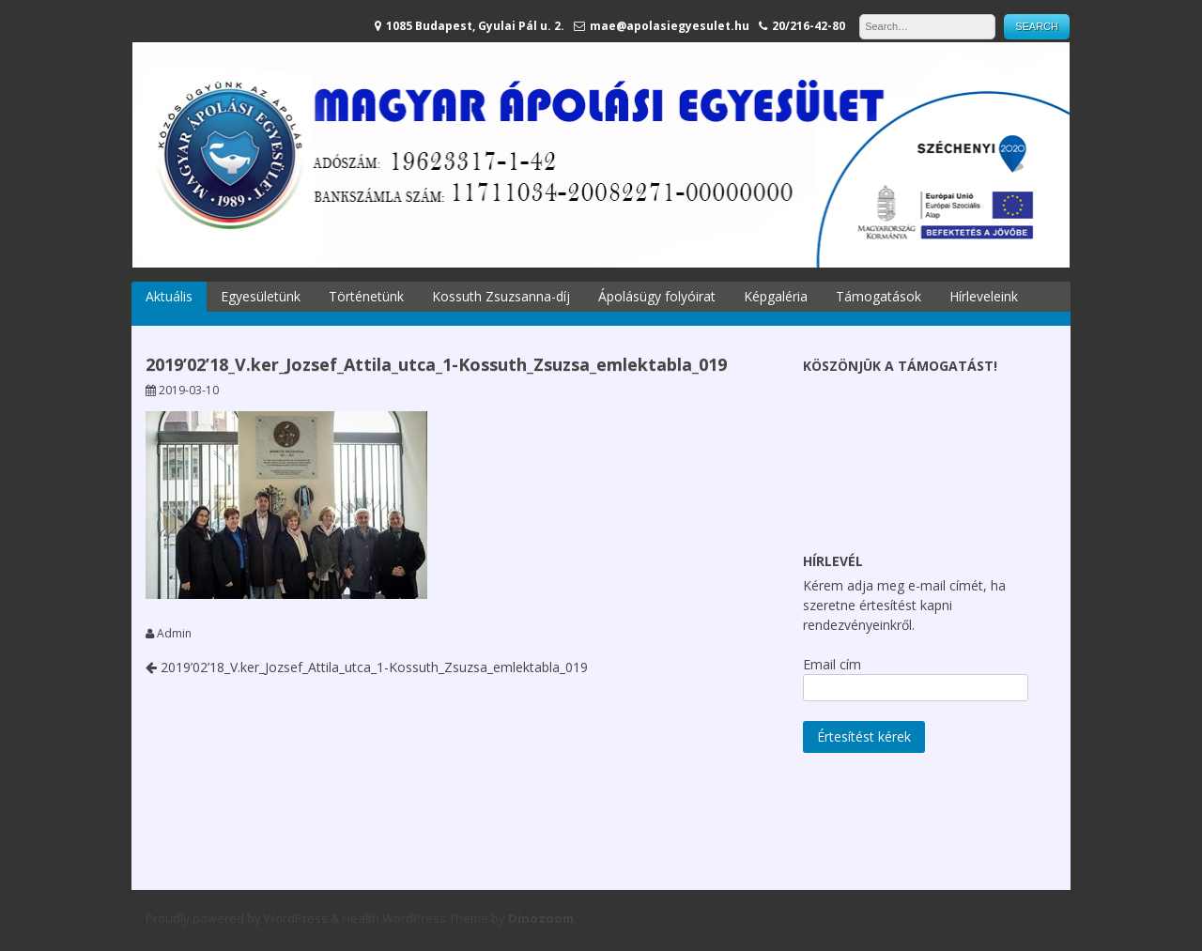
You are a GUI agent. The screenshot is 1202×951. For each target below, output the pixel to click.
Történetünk (366, 296)
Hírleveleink (983, 296)
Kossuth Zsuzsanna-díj (501, 296)
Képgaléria (776, 296)
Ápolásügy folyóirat (657, 296)
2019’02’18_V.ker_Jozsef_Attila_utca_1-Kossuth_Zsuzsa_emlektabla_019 (367, 667)
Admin (174, 633)
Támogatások (878, 296)
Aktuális (169, 296)
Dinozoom (541, 918)
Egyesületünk (260, 296)
